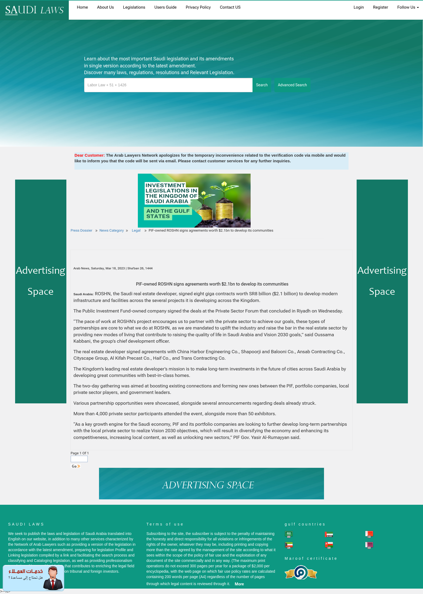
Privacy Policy (198, 7)
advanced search (292, 85)
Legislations (134, 7)
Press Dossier (81, 230)
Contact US (230, 7)
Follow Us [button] (408, 7)
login (359, 7)
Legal (137, 230)
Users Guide (165, 7)
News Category (112, 230)
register (380, 7)
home (82, 7)
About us (105, 7)
